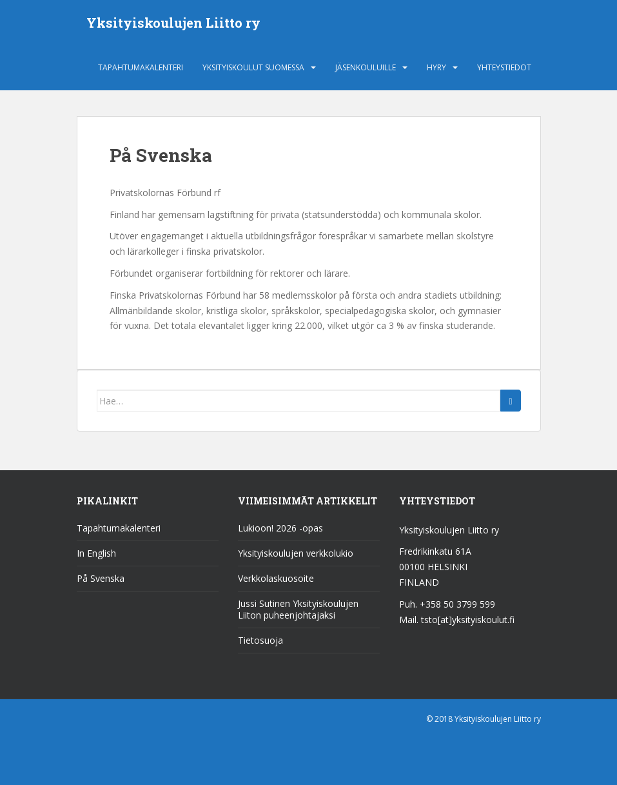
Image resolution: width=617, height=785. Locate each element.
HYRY (436, 67)
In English (96, 553)
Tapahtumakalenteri (140, 67)
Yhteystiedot (504, 67)
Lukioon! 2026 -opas (280, 528)
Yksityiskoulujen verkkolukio (295, 553)
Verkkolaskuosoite (276, 578)
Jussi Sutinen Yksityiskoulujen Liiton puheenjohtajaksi (298, 609)
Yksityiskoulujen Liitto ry (173, 22)
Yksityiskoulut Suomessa (253, 67)
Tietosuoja (260, 640)
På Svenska (100, 578)
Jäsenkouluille (365, 67)
